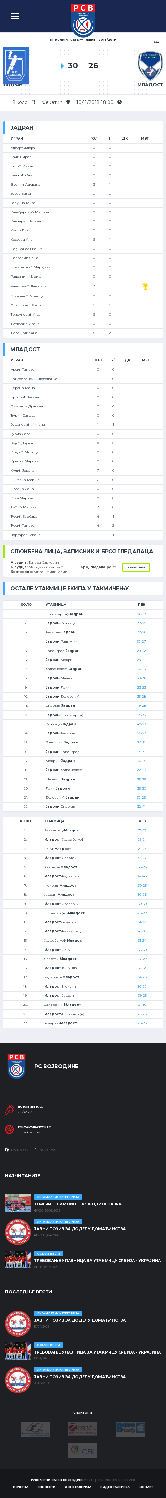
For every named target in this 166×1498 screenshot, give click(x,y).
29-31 (141, 752)
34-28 (142, 977)
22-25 (141, 623)
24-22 (141, 660)
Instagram (45, 1150)
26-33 (141, 614)
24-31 (141, 742)
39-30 (141, 788)
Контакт (146, 1487)
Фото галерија (77, 1487)
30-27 (142, 986)
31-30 (142, 1005)
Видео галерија (115, 1487)
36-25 (142, 867)
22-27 (141, 770)
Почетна (20, 1487)
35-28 (141, 696)
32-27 (142, 858)
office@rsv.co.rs (29, 1132)
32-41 (141, 807)
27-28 (142, 959)
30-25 (141, 761)
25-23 (141, 733)
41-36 (142, 931)
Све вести (46, 1487)
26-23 (142, 1023)
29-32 (141, 651)
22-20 (141, 632)
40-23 (141, 724)
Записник (136, 567)
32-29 (141, 797)
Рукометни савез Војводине (57, 1480)
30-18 (141, 669)
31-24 (142, 940)
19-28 (141, 706)
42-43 (142, 876)
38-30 (142, 950)
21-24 (142, 849)
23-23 (141, 687)
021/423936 (25, 1112)
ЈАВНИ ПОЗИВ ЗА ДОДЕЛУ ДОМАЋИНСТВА (80, 1228)
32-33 (142, 968)
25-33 (141, 715)
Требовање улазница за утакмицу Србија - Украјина (97, 1260)
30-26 (141, 678)
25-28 (142, 1014)
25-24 (142, 839)
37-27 (141, 641)
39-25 (141, 779)
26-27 (142, 913)
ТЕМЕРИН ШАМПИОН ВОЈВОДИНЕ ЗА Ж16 (78, 1204)
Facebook (16, 1150)
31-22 (142, 922)
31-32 (142, 830)
